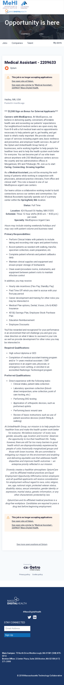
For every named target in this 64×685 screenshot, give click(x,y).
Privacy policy (24, 575)
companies (17, 43)
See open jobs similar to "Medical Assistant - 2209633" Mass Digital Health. (32, 86)
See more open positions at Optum (32, 544)
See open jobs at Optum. (23, 81)
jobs (4, 43)
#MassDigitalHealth (32, 612)
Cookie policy (37, 575)
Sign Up (9, 635)
